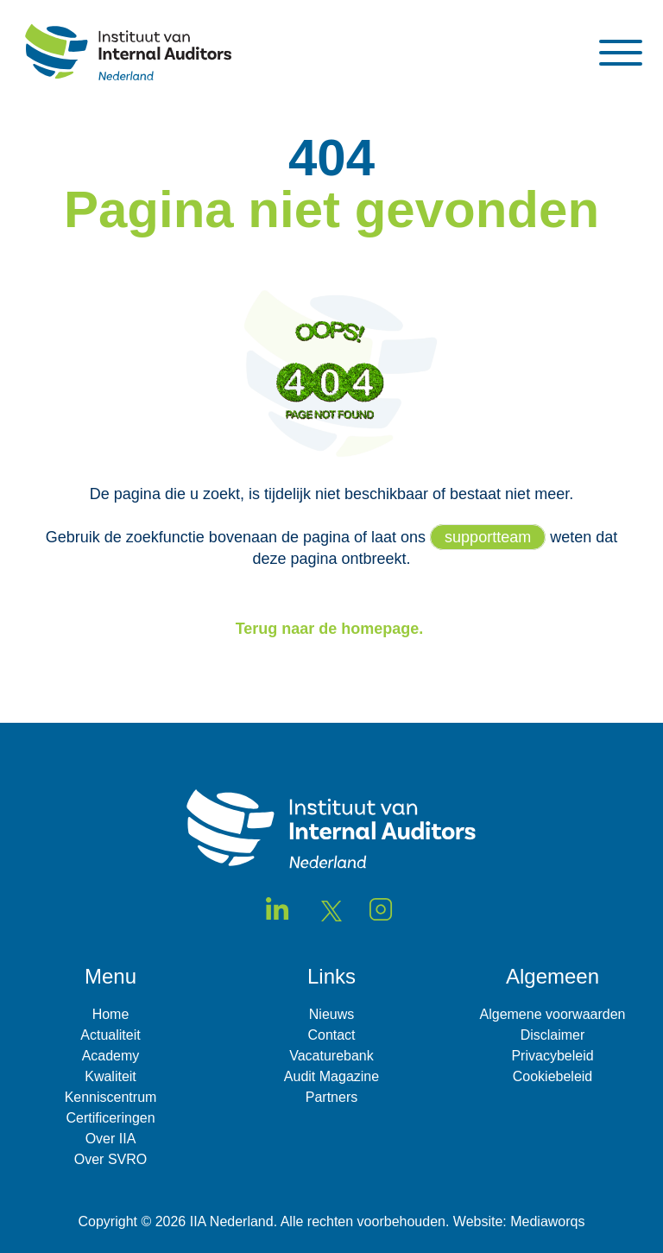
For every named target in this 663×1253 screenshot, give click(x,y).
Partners (331, 1097)
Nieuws (331, 1014)
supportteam (488, 537)
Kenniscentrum (111, 1097)
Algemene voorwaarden (553, 1014)
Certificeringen (110, 1118)
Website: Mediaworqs (519, 1221)
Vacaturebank (331, 1055)
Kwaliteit (110, 1076)
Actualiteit (110, 1035)
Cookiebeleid (553, 1076)
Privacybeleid (552, 1055)
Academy (111, 1055)
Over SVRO (110, 1159)
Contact (331, 1035)
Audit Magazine (331, 1076)
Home (110, 1014)
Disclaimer (553, 1035)
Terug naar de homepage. (332, 628)
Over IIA (110, 1138)
